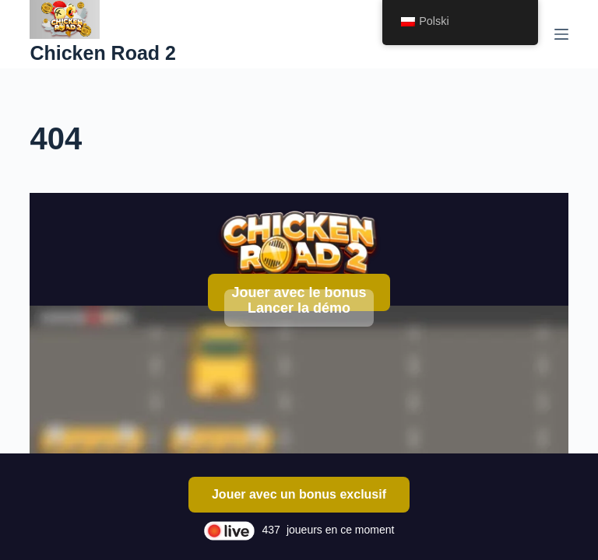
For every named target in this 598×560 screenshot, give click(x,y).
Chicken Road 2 (103, 53)
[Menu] (561, 34)
